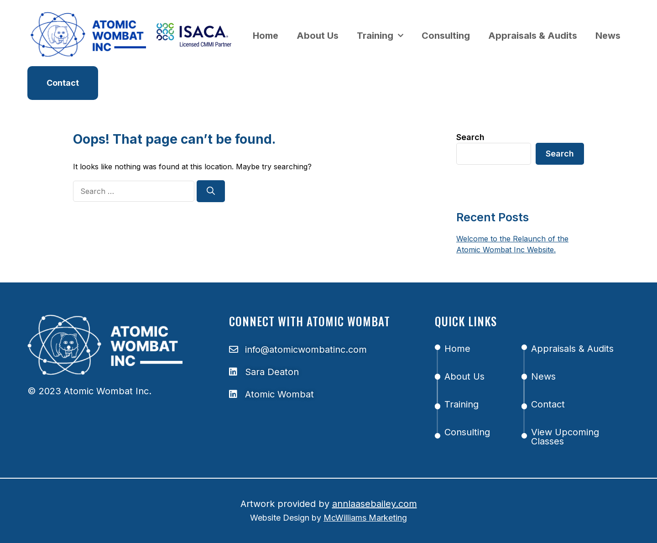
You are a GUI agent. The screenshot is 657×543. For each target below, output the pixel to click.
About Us (318, 35)
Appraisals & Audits (532, 35)
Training (380, 35)
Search (470, 137)
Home (265, 35)
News (607, 35)
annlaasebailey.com (374, 503)
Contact (548, 404)
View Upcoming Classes (565, 437)
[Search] (211, 191)
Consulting (446, 35)
